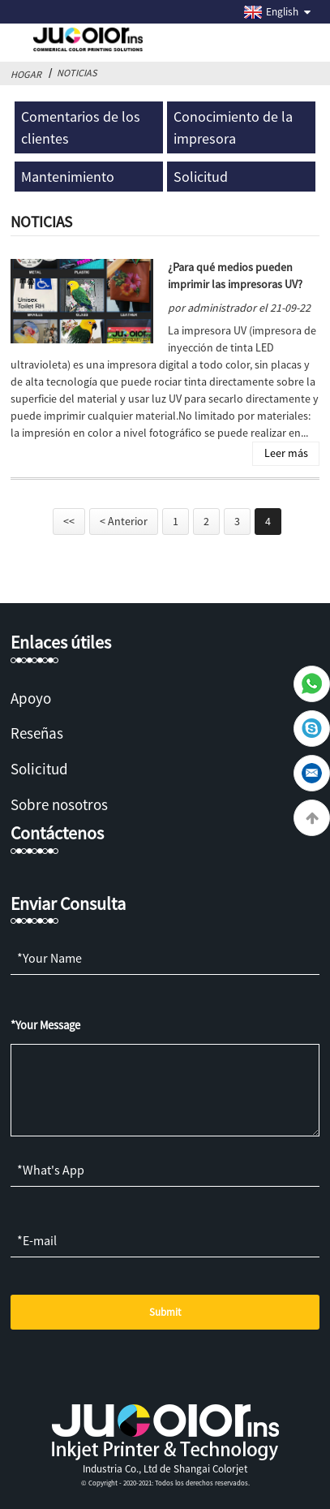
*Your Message (45, 1025)
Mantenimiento (67, 176)
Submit (165, 1312)
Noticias (77, 73)
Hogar (26, 74)
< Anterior (124, 521)
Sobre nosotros (59, 804)
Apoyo (31, 698)
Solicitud (201, 176)
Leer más (286, 453)
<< (69, 521)
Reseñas (37, 733)
